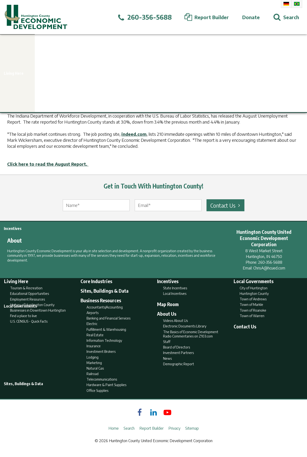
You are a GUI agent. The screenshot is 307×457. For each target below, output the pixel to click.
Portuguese (297, 4)
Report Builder (151, 434)
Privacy (174, 434)
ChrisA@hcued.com (269, 268)
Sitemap (192, 434)
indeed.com (134, 134)
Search (129, 434)
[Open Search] (286, 17)
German (286, 4)
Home (113, 434)
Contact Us (226, 205)
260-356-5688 (270, 262)
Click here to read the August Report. (48, 164)
